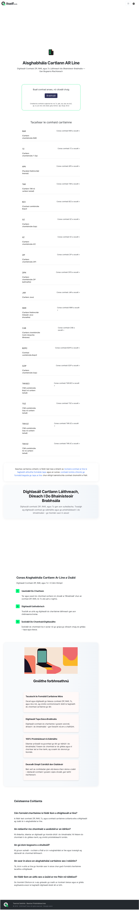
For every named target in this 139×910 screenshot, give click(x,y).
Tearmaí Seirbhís (19, 904)
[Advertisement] (120, 77)
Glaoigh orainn (48, 906)
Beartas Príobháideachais (36, 904)
